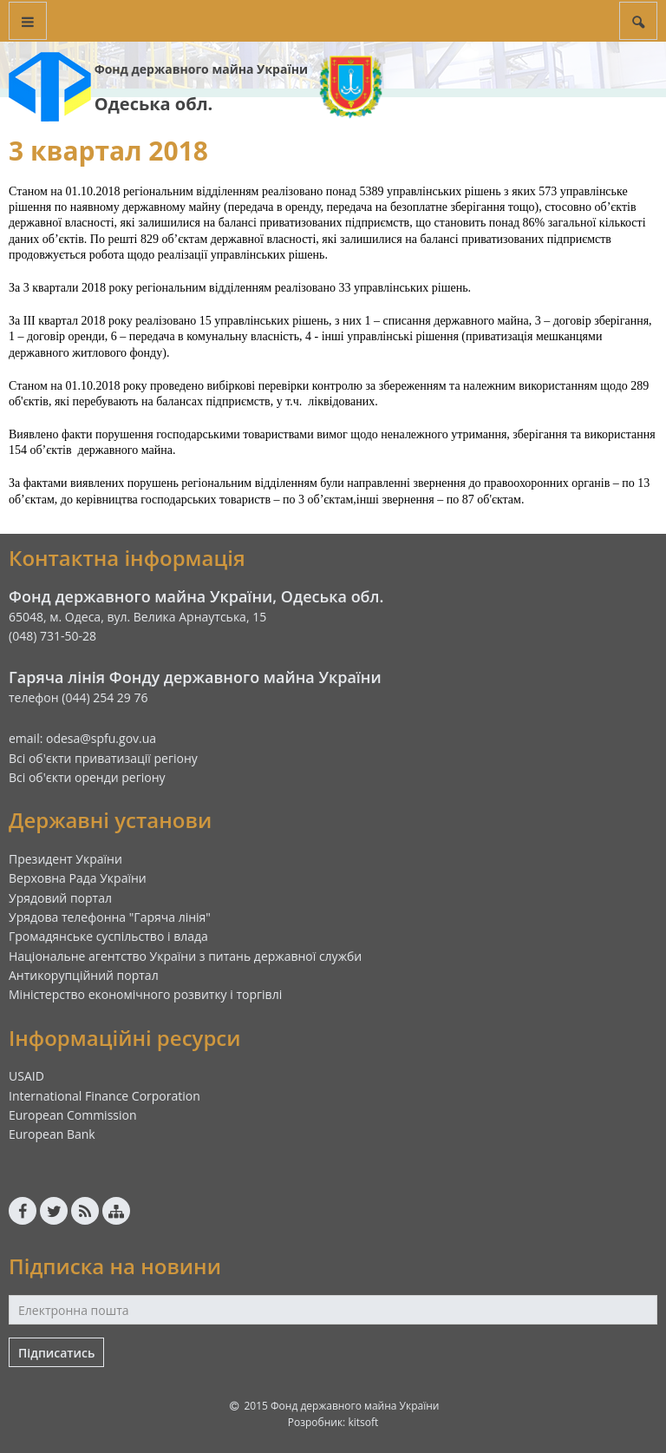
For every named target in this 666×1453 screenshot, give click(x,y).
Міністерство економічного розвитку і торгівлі (145, 994)
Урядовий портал (60, 898)
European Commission (73, 1115)
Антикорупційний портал (84, 975)
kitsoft (363, 1422)
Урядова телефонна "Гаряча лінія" (110, 917)
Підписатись (56, 1353)
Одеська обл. (154, 103)
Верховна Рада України (78, 878)
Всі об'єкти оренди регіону (87, 777)
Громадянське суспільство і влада (108, 936)
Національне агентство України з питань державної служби (185, 956)
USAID (26, 1076)
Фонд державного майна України (201, 69)
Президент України (65, 859)
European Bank (52, 1134)
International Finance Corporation (104, 1096)
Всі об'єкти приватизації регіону (103, 758)
